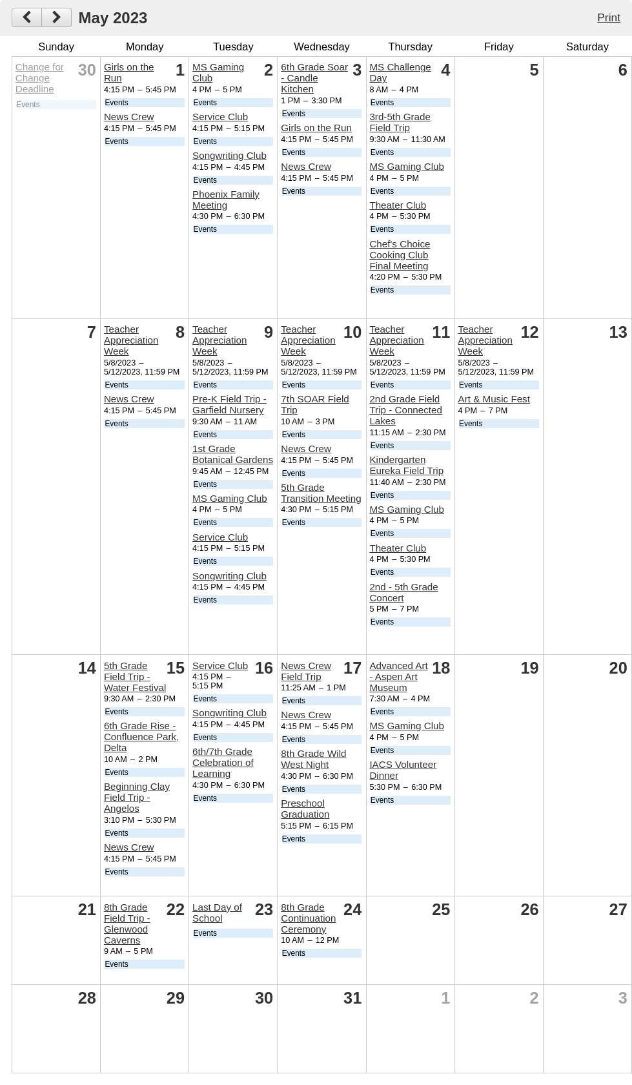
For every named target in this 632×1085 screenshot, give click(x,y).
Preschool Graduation (305, 809)
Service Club (220, 116)
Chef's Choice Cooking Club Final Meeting (399, 254)
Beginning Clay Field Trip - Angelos (137, 797)
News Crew (129, 116)
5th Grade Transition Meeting (321, 493)
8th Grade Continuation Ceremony (308, 918)
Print (608, 17)
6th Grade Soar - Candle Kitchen (314, 77)
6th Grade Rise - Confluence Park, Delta (141, 736)
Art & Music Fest (494, 398)
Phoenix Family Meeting (226, 200)
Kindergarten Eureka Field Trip (406, 465)
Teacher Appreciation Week (131, 340)
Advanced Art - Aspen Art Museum (398, 676)
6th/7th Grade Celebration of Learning (223, 762)
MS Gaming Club (406, 166)
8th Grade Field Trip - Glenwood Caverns (127, 924)
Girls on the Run (316, 127)
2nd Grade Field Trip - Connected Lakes (405, 409)
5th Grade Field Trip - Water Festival (135, 676)
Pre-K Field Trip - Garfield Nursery (229, 404)
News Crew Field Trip (306, 671)
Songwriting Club (229, 155)
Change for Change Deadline (39, 77)
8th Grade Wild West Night (313, 759)
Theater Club (397, 205)
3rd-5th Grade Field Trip (400, 122)
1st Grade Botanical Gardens (232, 454)
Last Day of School (217, 913)
